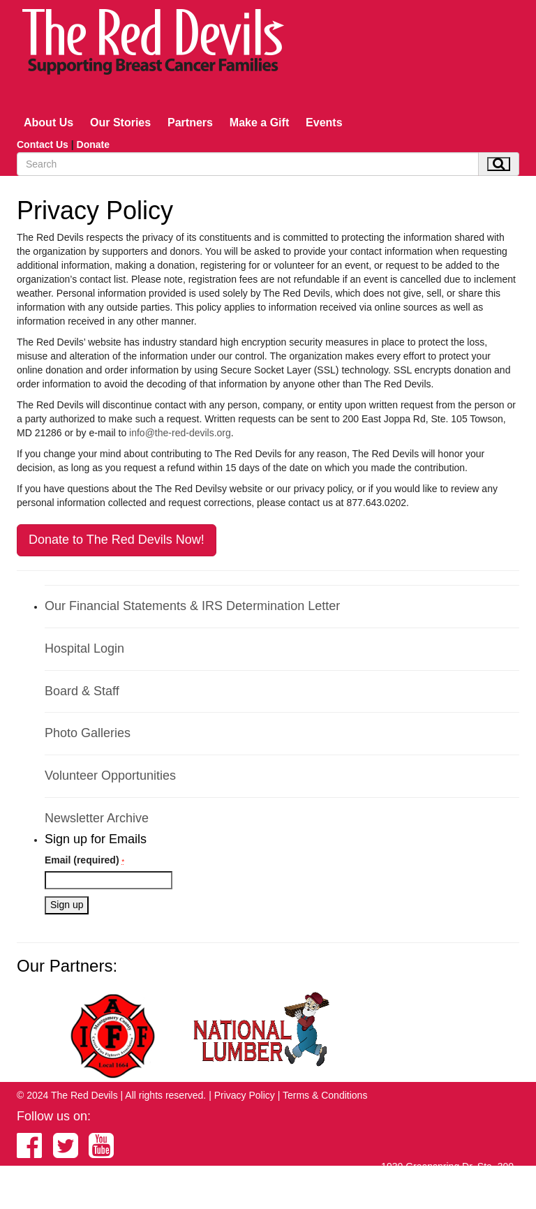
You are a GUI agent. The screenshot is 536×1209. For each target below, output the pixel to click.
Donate (93, 144)
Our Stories (120, 122)
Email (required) (84, 860)
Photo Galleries (88, 733)
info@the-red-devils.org (180, 432)
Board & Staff (82, 691)
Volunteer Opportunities (110, 775)
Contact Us (42, 144)
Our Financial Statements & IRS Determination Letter (192, 606)
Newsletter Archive (97, 818)
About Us (48, 122)
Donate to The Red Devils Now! (116, 540)
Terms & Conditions (325, 1095)
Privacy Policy (244, 1095)
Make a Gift (259, 122)
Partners (190, 122)
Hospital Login (84, 648)
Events (324, 122)
